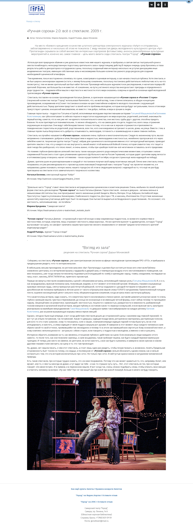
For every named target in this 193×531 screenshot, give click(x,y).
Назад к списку (33, 21)
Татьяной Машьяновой (142, 113)
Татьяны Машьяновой (144, 280)
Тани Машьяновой (79, 308)
